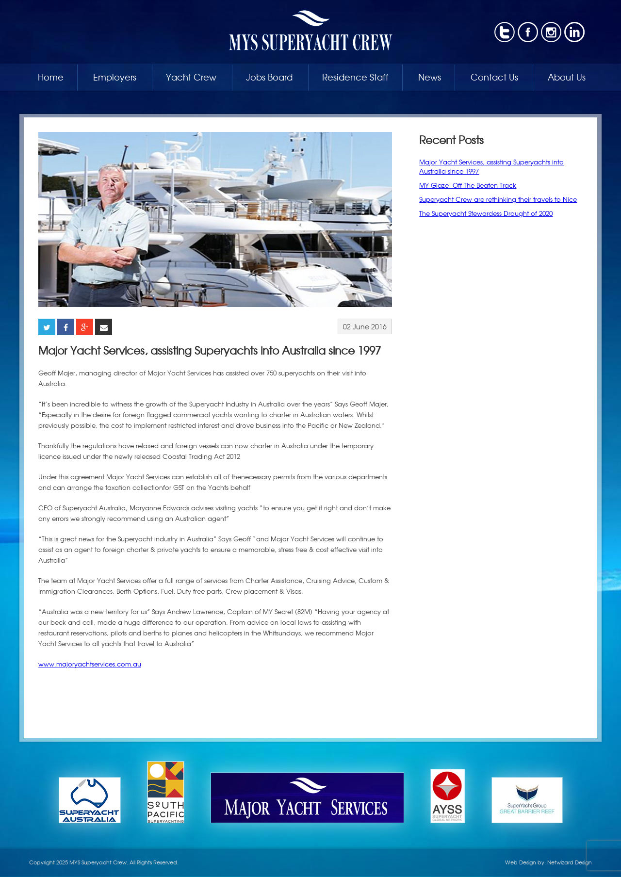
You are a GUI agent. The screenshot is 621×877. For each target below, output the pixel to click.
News (429, 76)
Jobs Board (269, 76)
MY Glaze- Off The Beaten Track (467, 185)
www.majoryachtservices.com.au (89, 663)
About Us (567, 76)
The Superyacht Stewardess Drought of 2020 (486, 213)
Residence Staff (355, 76)
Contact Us (494, 76)
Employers (114, 76)
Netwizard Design (569, 862)
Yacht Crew (191, 76)
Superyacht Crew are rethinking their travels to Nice (498, 199)
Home (51, 76)
